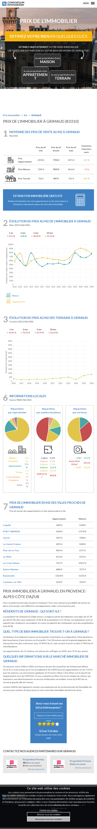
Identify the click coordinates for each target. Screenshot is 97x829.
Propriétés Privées (33, 760)
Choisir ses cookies (49, 810)
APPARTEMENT (34, 77)
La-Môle (7, 558)
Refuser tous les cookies (48, 814)
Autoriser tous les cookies (48, 819)
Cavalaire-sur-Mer (12, 583)
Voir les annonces (36, 770)
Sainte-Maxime (10, 570)
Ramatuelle (8, 577)
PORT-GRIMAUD (11, 532)
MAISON (47, 62)
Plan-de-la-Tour (11, 551)
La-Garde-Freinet (12, 545)
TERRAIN (64, 77)
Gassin (6, 539)
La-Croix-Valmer (11, 564)
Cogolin (7, 526)
